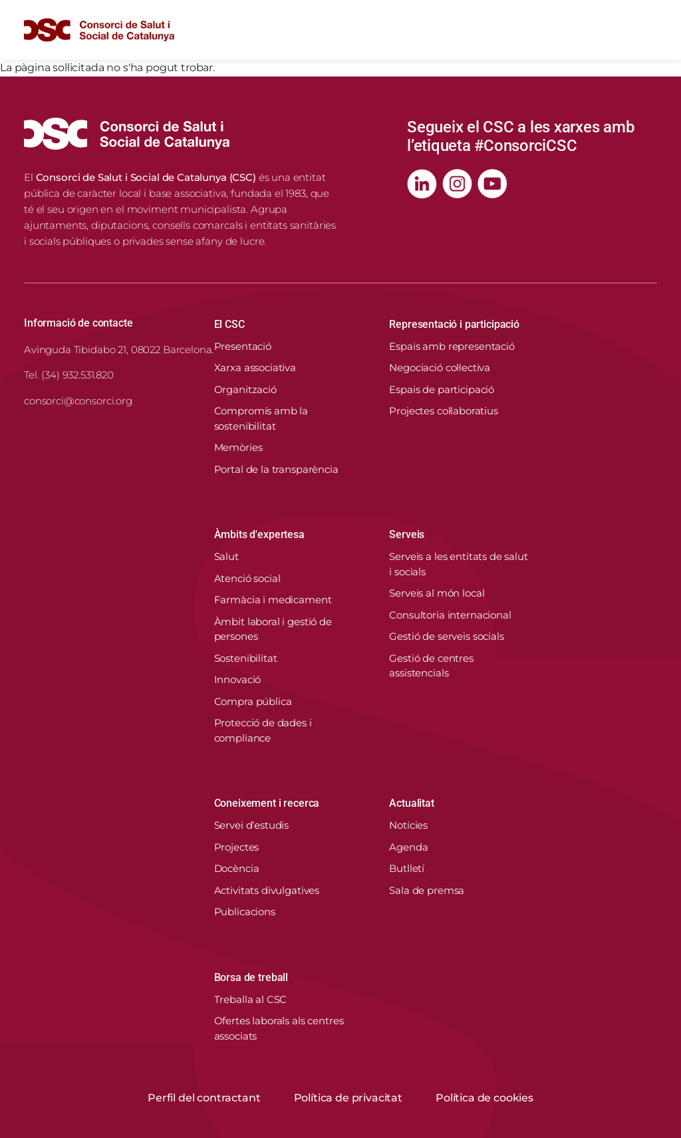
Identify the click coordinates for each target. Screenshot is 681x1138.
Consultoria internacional (450, 615)
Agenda (408, 847)
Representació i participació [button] (454, 324)
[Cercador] (616, 30)
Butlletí (406, 868)
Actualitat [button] (411, 803)
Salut (226, 556)
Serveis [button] (406, 534)
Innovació (237, 679)
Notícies (408, 825)
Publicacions (244, 911)
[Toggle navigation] (647, 30)
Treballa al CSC (250, 999)
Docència (236, 868)
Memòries (238, 447)
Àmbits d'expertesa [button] (259, 534)
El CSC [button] (229, 324)
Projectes (236, 847)
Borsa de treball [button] (251, 977)
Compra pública (253, 701)
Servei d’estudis (251, 825)
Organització (245, 389)
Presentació (242, 346)
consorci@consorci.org (78, 400)
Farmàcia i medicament (273, 599)
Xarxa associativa (255, 367)
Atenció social (247, 578)
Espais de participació (441, 389)
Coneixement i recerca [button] (267, 803)
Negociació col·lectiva (439, 367)
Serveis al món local (436, 593)
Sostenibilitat (245, 658)
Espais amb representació (451, 346)
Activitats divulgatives (267, 890)
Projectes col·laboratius (443, 410)
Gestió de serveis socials (446, 636)
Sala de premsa (426, 890)
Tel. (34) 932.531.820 (69, 374)
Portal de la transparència (276, 469)
